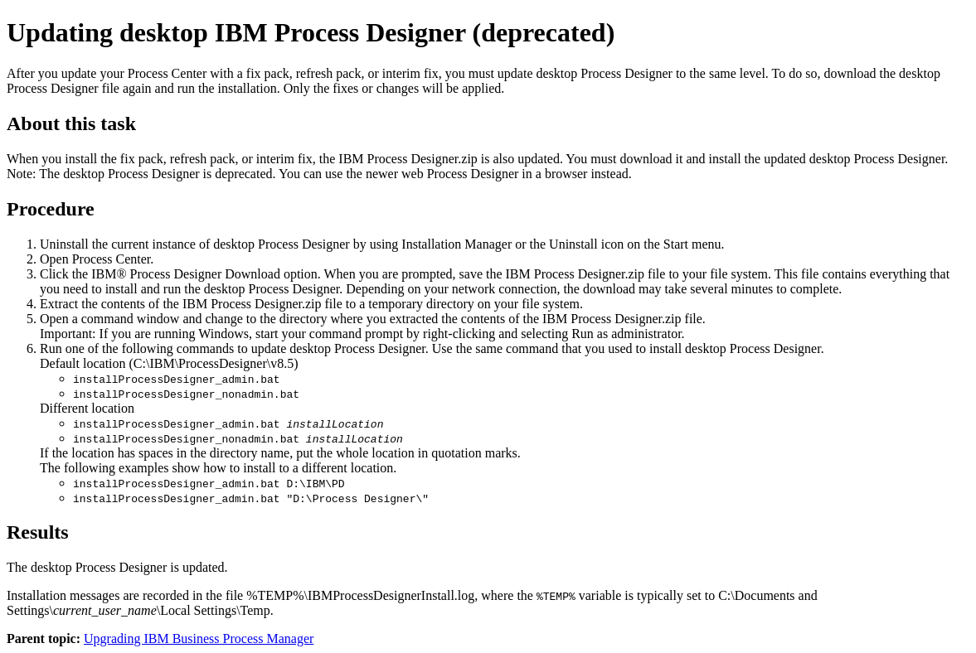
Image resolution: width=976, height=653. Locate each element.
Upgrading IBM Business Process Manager (198, 638)
